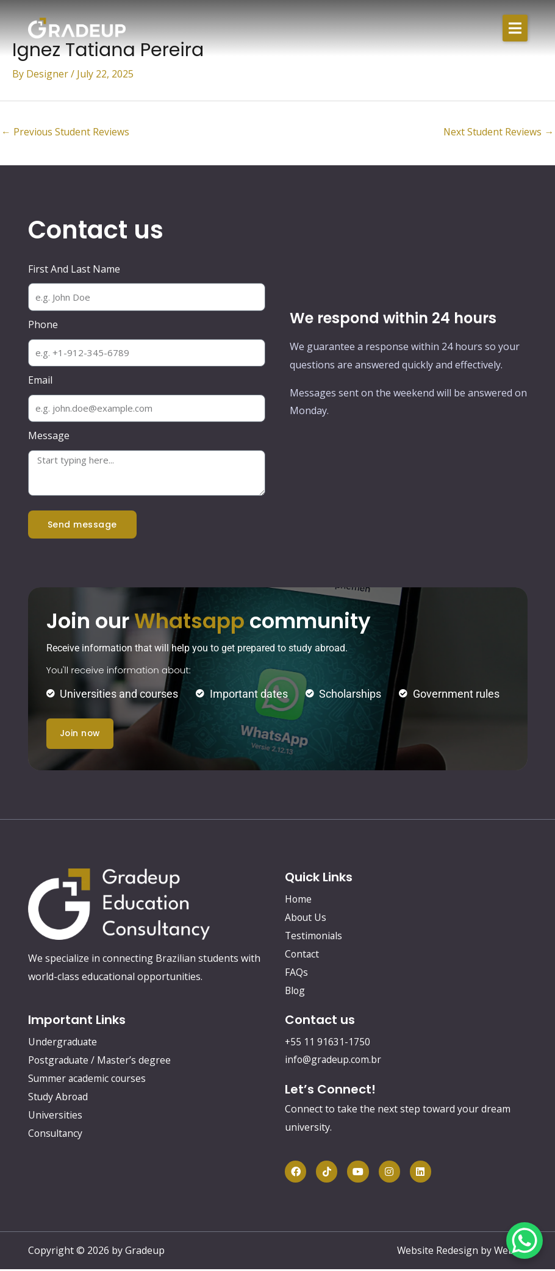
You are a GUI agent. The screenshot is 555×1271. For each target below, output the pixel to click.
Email (40, 380)
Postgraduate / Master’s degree (101, 1060)
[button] (515, 28)
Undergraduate (63, 1042)
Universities (55, 1115)
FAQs (296, 973)
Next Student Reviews (498, 132)
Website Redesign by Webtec (462, 1252)
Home (298, 899)
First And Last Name (74, 269)
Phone (43, 325)
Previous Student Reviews (66, 132)
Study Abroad (59, 1097)
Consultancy (56, 1134)
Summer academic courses (88, 1079)
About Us (306, 918)
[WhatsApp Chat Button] (524, 1240)
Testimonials (314, 936)
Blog (295, 991)
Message (49, 436)
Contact (302, 954)
